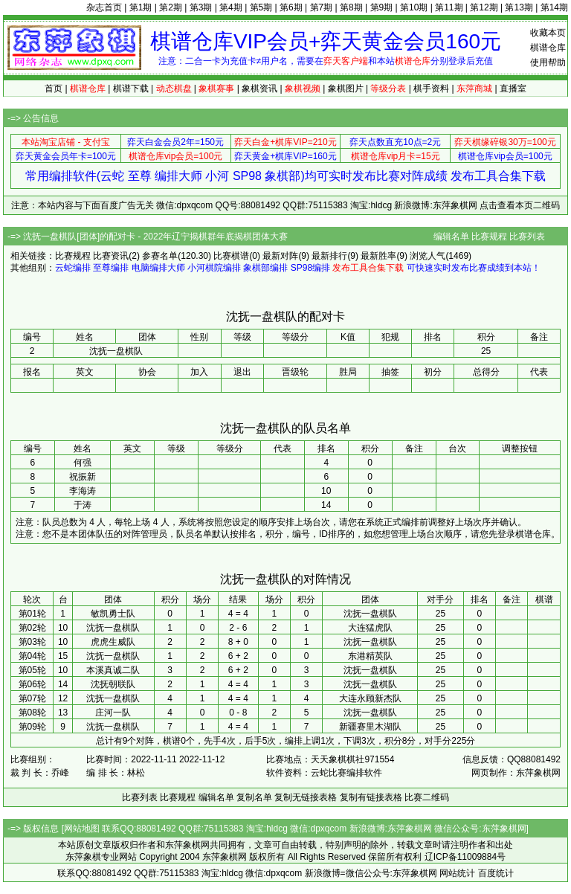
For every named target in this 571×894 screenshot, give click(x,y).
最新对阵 (280, 256)
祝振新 (82, 477)
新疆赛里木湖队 (370, 726)
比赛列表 (527, 236)
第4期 (230, 7)
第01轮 (32, 613)
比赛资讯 (111, 256)
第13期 (518, 7)
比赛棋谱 (231, 256)
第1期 (140, 7)
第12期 (483, 7)
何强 (82, 462)
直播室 (513, 88)
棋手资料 (431, 88)
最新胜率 (378, 256)
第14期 (554, 7)
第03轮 (32, 642)
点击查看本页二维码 (520, 205)
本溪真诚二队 (113, 670)
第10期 (414, 7)
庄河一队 (113, 712)
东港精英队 (370, 656)
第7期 (321, 7)
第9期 (381, 7)
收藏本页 (548, 33)
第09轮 (32, 726)
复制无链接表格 (305, 797)
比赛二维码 (426, 797)
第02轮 (32, 628)
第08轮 (32, 712)
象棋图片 (346, 88)
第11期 (448, 7)
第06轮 (32, 684)
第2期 (170, 7)
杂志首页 (104, 7)
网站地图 (82, 828)
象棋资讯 (259, 88)
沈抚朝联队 (113, 684)
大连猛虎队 (370, 628)
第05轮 (32, 670)
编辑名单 (451, 236)
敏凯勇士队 (113, 613)
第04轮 (32, 656)
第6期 (291, 7)
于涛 (82, 505)
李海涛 (82, 491)
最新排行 (329, 256)
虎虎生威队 (113, 642)
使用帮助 (548, 62)
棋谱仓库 (548, 47)
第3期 (201, 7)
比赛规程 (489, 236)
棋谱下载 (131, 88)
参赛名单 (160, 256)
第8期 (351, 7)
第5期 (261, 7)
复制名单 (254, 797)
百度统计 (496, 873)
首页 (53, 88)
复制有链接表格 (371, 797)
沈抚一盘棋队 (370, 613)
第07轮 (32, 698)
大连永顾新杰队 (370, 698)
